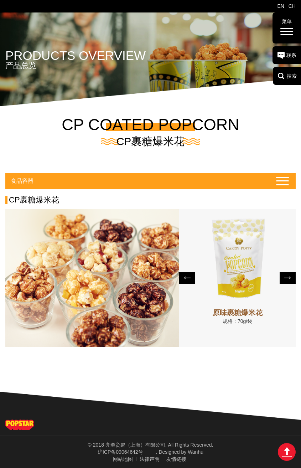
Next (288, 277)
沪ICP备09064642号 (120, 452)
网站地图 (123, 459)
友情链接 (176, 459)
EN (280, 6)
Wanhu (195, 452)
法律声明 (150, 459)
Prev (187, 277)
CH (292, 6)
